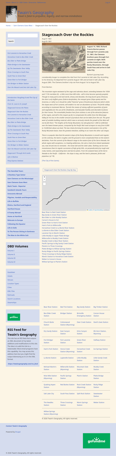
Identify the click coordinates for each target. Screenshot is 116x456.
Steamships (12, 302)
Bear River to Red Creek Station (54, 212)
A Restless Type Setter (16, 175)
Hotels (10, 276)
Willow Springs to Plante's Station (54, 262)
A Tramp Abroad (14, 212)
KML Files (11, 291)
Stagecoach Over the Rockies (18, 111)
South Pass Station (67, 393)
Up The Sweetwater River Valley (19, 68)
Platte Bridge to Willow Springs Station (56, 249)
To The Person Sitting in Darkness (21, 231)
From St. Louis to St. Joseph (17, 104)
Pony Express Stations (15, 161)
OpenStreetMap (98, 210)
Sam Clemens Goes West (23, 25)
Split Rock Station (83, 393)
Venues (10, 280)
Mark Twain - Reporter (17, 186)
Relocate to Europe (15, 220)
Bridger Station (66, 313)
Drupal (17, 432)
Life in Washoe (13, 157)
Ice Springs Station (101, 349)
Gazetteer (11, 272)
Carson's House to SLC (50, 220)
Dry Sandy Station (50, 331)
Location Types (13, 283)
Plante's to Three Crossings (52, 246)
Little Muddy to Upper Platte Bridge (55, 236)
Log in (107, 2)
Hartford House (14, 209)
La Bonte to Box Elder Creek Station (55, 230)
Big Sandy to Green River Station (54, 215)
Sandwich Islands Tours (17, 190)
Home (8, 2)
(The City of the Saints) (50, 161)
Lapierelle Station (67, 358)
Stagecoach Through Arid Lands (19, 153)
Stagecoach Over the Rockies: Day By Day (60, 170)
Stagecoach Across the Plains (18, 108)
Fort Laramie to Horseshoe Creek (19, 53)
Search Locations (14, 299)
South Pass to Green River (17, 76)
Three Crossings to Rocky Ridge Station (57, 254)
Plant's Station (82, 376)
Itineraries (32, 2)
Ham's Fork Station (51, 349)
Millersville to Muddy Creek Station (55, 238)
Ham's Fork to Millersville (51, 225)
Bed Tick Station (66, 307)
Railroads (11, 295)
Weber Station (99, 402)
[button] (44, 177)
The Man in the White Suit (18, 235)
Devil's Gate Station (101, 322)
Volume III (11, 258)
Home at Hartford (15, 216)
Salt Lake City (49, 393)
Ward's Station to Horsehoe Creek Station (57, 256)
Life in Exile (12, 228)
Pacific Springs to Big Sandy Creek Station (58, 243)
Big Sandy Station (83, 307)
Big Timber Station (101, 307)
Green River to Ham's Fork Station (55, 223)
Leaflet (89, 210)
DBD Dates (23, 2)
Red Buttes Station (67, 384)
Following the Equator (16, 224)
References (41, 2)
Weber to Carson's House (51, 259)
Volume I (11, 251)
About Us (14, 2)
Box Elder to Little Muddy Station (54, 217)
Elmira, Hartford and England (19, 205)
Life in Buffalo (13, 201)
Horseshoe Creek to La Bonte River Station (58, 228)
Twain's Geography (36, 12)
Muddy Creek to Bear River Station (55, 241)
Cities (10, 287)
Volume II (11, 254)
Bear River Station (50, 307)
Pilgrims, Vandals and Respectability (22, 197)
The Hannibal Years (15, 171)
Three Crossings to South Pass (18, 72)
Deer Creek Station (84, 322)
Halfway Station (99, 340)
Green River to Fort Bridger (17, 80)
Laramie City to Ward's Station (53, 233)
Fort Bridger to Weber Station (18, 83)
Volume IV (11, 262)
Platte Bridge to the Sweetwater (19, 64)
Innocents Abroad (15, 194)
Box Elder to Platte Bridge (17, 61)
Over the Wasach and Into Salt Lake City (22, 87)
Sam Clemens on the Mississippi (20, 178)
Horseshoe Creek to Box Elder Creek (20, 57)
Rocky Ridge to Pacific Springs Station (56, 251)
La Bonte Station (50, 358)
